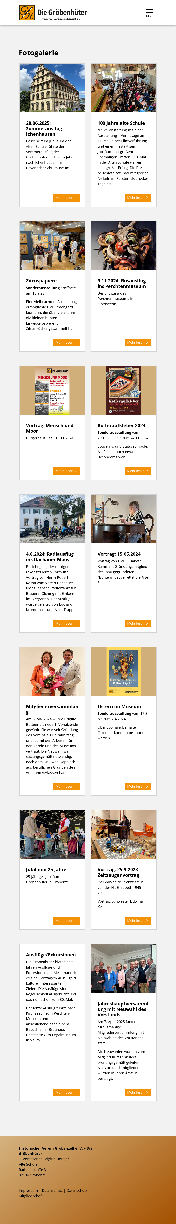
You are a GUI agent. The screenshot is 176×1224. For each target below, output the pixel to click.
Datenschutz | (54, 1190)
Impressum (28, 1190)
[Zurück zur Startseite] (53, 13)
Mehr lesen (65, 197)
